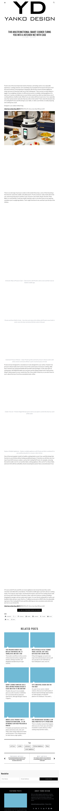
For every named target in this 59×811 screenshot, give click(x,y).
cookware (27, 746)
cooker (20, 746)
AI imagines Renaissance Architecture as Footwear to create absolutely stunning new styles (17, 758)
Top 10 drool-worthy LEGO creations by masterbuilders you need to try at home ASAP (42, 758)
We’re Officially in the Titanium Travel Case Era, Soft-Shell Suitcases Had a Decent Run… (41, 652)
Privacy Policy (48, 804)
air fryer (12, 746)
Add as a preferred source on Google (29, 610)
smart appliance (29, 749)
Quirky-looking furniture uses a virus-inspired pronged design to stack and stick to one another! (16, 687)
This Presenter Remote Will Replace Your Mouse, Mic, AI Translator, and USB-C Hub (14, 652)
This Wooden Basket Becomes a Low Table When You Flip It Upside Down (42, 721)
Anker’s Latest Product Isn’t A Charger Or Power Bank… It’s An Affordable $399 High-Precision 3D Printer (16, 722)
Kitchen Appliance (38, 746)
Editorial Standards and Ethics (38, 804)
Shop (47, 746)
